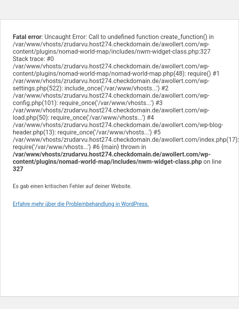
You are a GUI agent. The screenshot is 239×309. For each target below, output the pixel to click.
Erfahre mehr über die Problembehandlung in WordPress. (81, 204)
